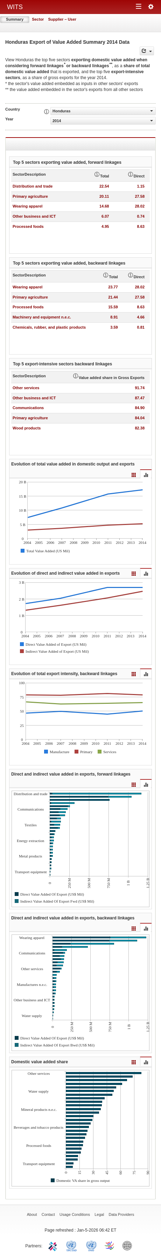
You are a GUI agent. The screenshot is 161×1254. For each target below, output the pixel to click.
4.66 (141, 317)
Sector (38, 19)
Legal (99, 1214)
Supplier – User (62, 19)
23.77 (113, 287)
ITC (54, 1245)
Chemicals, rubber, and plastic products (49, 327)
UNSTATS (91, 1245)
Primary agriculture (30, 196)
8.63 (141, 226)
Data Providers (121, 1214)
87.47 (140, 398)
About (32, 1214)
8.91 (114, 317)
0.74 (141, 216)
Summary (14, 19)
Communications (28, 408)
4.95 (105, 226)
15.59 (113, 307)
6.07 (105, 216)
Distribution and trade (32, 186)
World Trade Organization (110, 1245)
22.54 (104, 186)
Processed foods (28, 226)
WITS (15, 6)
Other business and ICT (34, 216)
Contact (48, 1214)
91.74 (140, 388)
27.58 (140, 196)
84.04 (140, 418)
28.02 (140, 206)
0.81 (141, 327)
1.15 (141, 186)
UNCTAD (73, 1245)
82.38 (140, 428)
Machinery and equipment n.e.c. (42, 317)
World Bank (129, 1245)
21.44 (113, 297)
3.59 (114, 327)
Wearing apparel (27, 206)
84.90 (140, 408)
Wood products (27, 428)
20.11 (104, 196)
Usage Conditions (74, 1214)
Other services (26, 388)
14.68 (104, 206)
